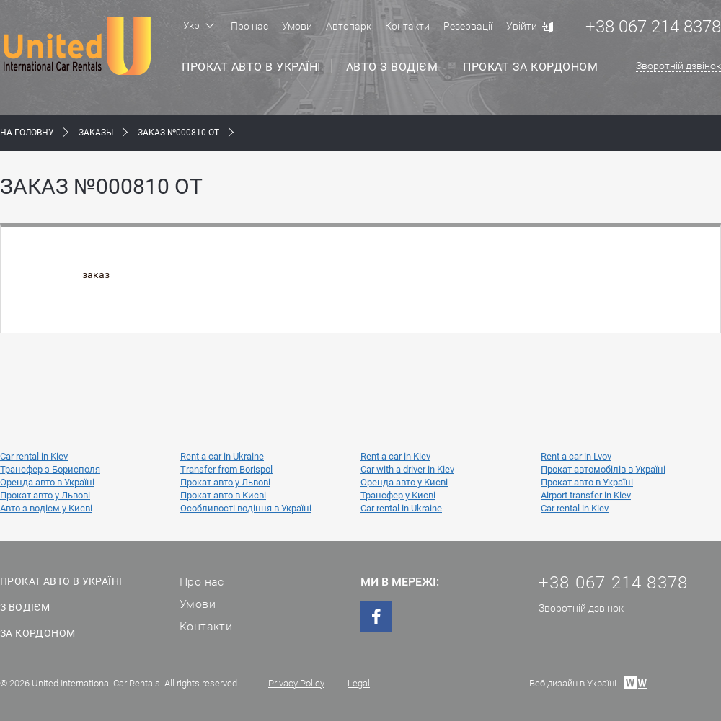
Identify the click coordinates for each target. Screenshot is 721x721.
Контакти (407, 26)
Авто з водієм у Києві (46, 508)
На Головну (27, 132)
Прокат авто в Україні (251, 66)
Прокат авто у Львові (225, 482)
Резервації (467, 26)
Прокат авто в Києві (223, 495)
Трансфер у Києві (397, 495)
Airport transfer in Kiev (586, 495)
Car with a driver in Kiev (407, 469)
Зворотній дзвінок (678, 65)
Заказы (96, 132)
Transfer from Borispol (226, 469)
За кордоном (37, 633)
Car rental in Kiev (34, 456)
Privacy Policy (296, 683)
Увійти (521, 26)
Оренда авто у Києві (404, 482)
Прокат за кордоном (530, 66)
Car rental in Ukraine (401, 508)
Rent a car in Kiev (395, 456)
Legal (359, 683)
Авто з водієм (392, 66)
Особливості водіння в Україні (245, 508)
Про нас (249, 26)
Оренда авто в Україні (47, 482)
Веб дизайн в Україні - (588, 682)
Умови (297, 26)
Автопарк (348, 26)
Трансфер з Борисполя (50, 469)
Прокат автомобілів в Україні (603, 469)
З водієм (25, 607)
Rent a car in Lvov (576, 456)
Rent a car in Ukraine (222, 456)
